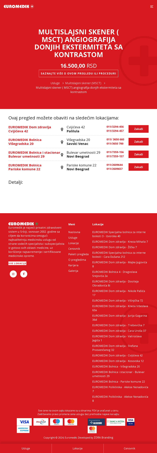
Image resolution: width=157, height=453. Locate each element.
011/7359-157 (115, 156)
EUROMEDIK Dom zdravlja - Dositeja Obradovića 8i (115, 283)
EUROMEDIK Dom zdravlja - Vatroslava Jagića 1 (117, 338)
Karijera (73, 265)
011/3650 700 (115, 143)
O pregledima (77, 259)
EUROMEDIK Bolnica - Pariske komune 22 (118, 381)
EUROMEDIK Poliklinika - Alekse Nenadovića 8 (120, 398)
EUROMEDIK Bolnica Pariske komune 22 (24, 167)
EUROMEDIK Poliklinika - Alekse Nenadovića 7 (120, 389)
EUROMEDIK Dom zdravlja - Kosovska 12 (118, 361)
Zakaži (138, 129)
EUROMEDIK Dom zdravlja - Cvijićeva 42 (117, 355)
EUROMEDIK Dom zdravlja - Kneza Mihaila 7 (120, 241)
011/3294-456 (115, 126)
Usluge (26, 448)
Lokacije (78, 448)
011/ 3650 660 (115, 139)
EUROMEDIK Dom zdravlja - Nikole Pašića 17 (118, 293)
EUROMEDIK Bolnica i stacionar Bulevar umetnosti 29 (34, 154)
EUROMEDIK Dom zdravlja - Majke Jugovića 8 (119, 264)
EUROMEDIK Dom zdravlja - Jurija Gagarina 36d (119, 317)
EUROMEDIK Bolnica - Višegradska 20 (116, 366)
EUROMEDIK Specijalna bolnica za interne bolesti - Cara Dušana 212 (119, 254)
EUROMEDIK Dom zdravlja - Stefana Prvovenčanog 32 (115, 348)
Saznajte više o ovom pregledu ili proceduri (78, 73)
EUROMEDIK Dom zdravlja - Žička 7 (114, 247)
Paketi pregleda (78, 254)
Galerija (73, 271)
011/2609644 (115, 165)
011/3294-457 (115, 131)
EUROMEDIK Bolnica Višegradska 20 (24, 141)
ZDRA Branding (103, 437)
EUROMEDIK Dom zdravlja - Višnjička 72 (117, 300)
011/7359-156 (115, 152)
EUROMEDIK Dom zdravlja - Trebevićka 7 (118, 325)
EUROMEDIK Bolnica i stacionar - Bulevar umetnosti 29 (118, 374)
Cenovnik (129, 448)
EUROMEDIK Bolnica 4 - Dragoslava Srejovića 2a (114, 274)
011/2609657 (115, 169)
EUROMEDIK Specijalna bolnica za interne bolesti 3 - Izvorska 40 (119, 234)
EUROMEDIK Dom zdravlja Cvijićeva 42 (29, 129)
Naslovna (74, 232)
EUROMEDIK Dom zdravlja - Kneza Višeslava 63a (120, 308)
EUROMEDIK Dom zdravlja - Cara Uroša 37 (119, 330)
